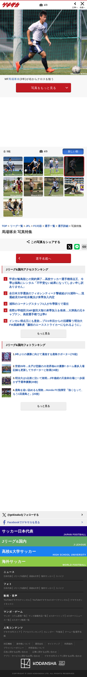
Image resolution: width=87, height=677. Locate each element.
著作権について (23, 644)
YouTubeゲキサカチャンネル (17, 600)
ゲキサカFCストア (12, 632)
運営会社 (39, 644)
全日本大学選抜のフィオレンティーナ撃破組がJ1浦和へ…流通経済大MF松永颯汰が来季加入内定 (46, 295)
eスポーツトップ (56, 616)
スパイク (60, 576)
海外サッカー (47, 576)
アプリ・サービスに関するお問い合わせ (22, 656)
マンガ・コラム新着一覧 (15, 616)
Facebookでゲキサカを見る (21, 522)
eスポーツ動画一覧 (21, 620)
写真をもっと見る (43, 87)
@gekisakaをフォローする (20, 515)
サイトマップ (54, 644)
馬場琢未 (14, 79)
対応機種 (8, 644)
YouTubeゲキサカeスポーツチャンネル (50, 600)
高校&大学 (34, 576)
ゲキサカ (11, 5)
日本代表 (8, 576)
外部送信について (36, 648)
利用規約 (68, 644)
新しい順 (73, 151)
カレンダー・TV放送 (53, 632)
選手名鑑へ (43, 258)
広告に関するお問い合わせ (16, 652)
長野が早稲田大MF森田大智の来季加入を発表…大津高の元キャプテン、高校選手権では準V (47, 312)
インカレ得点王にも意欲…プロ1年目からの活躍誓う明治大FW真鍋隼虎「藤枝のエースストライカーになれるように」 (45, 322)
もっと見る (43, 333)
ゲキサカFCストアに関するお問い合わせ (63, 656)
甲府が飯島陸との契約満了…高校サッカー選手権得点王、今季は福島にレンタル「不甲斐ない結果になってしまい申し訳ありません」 (46, 282)
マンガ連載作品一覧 (37, 616)
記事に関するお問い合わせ (44, 652)
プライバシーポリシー (14, 648)
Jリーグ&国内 (20, 576)
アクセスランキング (32, 632)
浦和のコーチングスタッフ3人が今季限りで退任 (39, 303)
